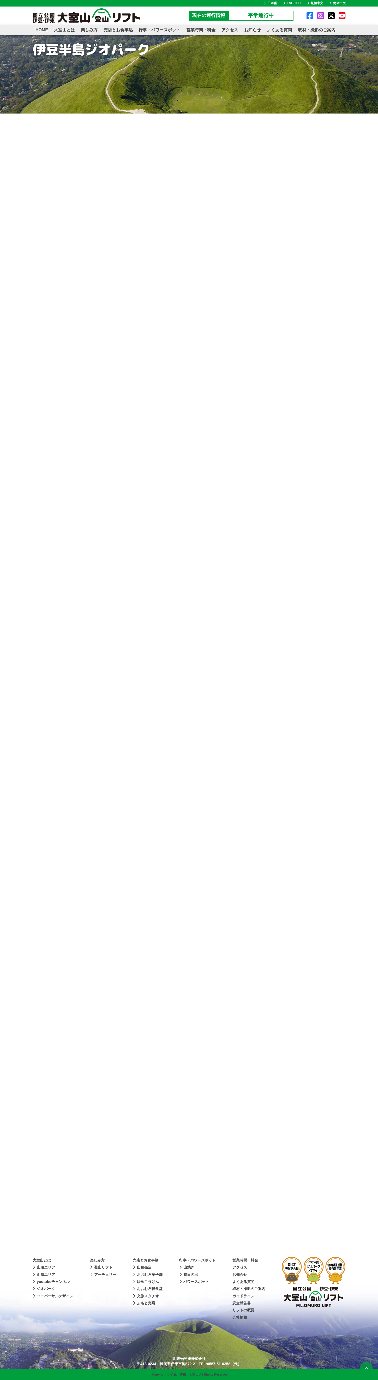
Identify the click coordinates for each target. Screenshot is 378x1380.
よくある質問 (279, 30)
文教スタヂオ (146, 1296)
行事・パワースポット (159, 30)
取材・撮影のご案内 (316, 30)
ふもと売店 (144, 1303)
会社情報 (239, 1317)
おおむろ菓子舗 (148, 1274)
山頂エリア (44, 1267)
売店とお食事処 (118, 30)
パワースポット (194, 1282)
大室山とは (64, 30)
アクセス (229, 30)
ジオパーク (44, 1289)
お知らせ (252, 30)
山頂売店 (142, 1267)
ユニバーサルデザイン (53, 1296)
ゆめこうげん (146, 1282)
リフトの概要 (243, 1310)
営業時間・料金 (200, 30)
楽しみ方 (89, 30)
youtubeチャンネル (51, 1282)
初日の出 (188, 1274)
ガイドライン (243, 1296)
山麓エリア (44, 1274)
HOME (41, 30)
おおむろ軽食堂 (148, 1289)
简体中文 (337, 3)
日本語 (270, 3)
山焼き (186, 1267)
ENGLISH (292, 3)
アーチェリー (103, 1274)
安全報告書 (241, 1303)
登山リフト (101, 1267)
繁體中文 (315, 3)
